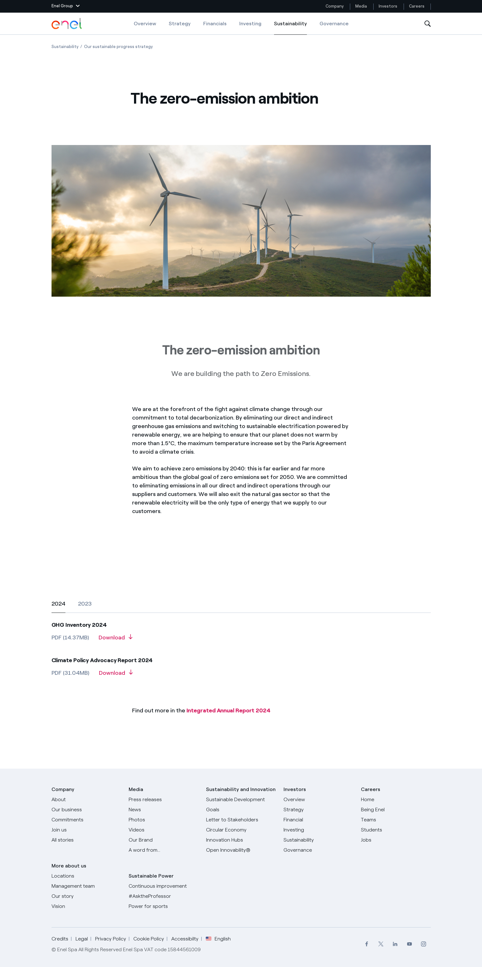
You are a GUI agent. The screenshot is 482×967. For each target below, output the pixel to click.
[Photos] (163, 820)
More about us (69, 866)
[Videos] (163, 830)
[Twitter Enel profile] (381, 944)
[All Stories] (86, 840)
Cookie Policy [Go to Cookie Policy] (148, 939)
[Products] (86, 810)
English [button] (218, 938)
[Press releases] (163, 800)
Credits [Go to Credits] (60, 939)
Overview (145, 24)
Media (361, 6)
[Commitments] (86, 820)
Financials (215, 24)
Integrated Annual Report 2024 (228, 710)
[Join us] (86, 830)
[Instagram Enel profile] (424, 944)
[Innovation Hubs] (241, 840)
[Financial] (318, 820)
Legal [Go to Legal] (82, 939)
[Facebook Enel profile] (367, 944)
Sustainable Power (151, 876)
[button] (65, 6)
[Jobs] (396, 840)
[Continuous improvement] (163, 886)
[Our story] (86, 896)
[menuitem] (367, 944)
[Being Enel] (396, 810)
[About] (86, 800)
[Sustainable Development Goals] (241, 805)
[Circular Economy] (241, 830)
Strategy (180, 24)
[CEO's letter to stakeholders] (241, 820)
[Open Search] (427, 24)
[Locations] (86, 876)
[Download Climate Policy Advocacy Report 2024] (116, 675)
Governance (334, 24)
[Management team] (86, 886)
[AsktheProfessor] (163, 896)
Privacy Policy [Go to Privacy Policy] (110, 939)
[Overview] (318, 800)
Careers (417, 6)
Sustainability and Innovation (241, 789)
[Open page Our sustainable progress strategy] (118, 46)
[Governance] (318, 850)
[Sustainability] (318, 840)
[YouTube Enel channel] (409, 944)
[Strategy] (318, 810)
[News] (163, 810)
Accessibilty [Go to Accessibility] (184, 939)
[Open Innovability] (241, 850)
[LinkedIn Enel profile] (395, 944)
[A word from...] (163, 850)
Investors (388, 6)
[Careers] (396, 800)
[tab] (58, 604)
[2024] (241, 647)
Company (335, 6)
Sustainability (290, 28)
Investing (250, 24)
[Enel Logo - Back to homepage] (67, 23)
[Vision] (86, 906)
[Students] (396, 830)
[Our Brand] (163, 840)
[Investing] (318, 830)
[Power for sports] (163, 906)
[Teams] (396, 820)
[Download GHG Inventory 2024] (115, 640)
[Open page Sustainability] (65, 46)
